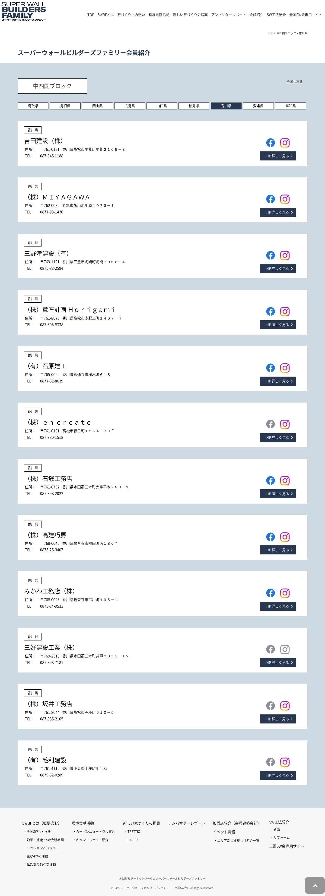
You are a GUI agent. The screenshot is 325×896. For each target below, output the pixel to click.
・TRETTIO (132, 831)
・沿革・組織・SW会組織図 (43, 840)
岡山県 (97, 106)
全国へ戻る (295, 81)
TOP (90, 14)
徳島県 (194, 106)
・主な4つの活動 (35, 856)
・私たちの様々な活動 (39, 864)
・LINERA (131, 840)
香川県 (226, 106)
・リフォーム (280, 837)
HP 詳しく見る (277, 156)
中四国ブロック (52, 86)
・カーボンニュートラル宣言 (94, 831)
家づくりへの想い (131, 14)
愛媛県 (258, 106)
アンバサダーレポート (228, 14)
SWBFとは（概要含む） (42, 823)
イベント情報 (224, 832)
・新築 (275, 829)
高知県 (290, 106)
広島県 (129, 106)
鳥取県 (33, 106)
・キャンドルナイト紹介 (90, 840)
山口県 (161, 106)
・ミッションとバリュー (41, 848)
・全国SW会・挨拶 (37, 831)
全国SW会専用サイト (305, 14)
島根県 (65, 106)
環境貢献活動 (83, 823)
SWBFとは (106, 14)
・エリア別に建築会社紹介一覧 (236, 840)
